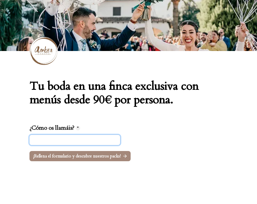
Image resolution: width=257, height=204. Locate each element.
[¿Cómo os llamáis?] (74, 140)
